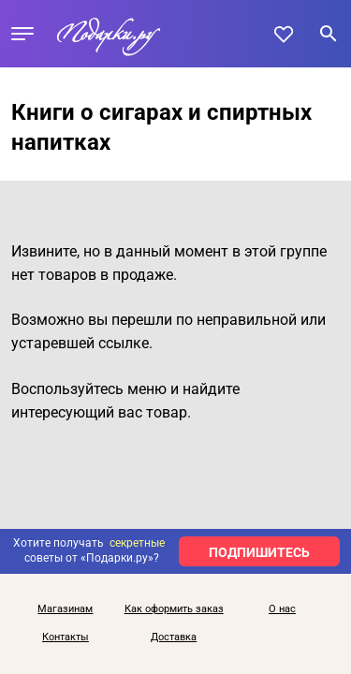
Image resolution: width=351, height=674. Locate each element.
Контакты (65, 637)
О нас (282, 609)
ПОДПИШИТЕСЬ (259, 552)
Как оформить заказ (174, 609)
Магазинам (65, 609)
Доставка (174, 637)
